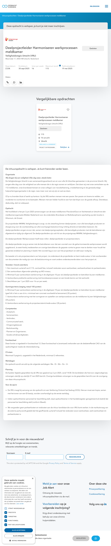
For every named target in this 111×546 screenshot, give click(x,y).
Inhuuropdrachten (9, 16)
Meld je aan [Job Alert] (50, 484)
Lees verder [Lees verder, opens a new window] (20, 504)
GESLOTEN (81, 538)
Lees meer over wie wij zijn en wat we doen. (53, 191)
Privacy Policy (54, 463)
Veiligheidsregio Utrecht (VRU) (20, 55)
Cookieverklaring (97, 494)
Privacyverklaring (97, 489)
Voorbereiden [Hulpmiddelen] (51, 504)
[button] (18, 540)
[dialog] (18, 510)
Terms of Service (70, 463)
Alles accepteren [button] (18, 530)
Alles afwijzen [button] (18, 536)
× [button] (32, 478)
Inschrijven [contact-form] (75, 457)
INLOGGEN (94, 6)
